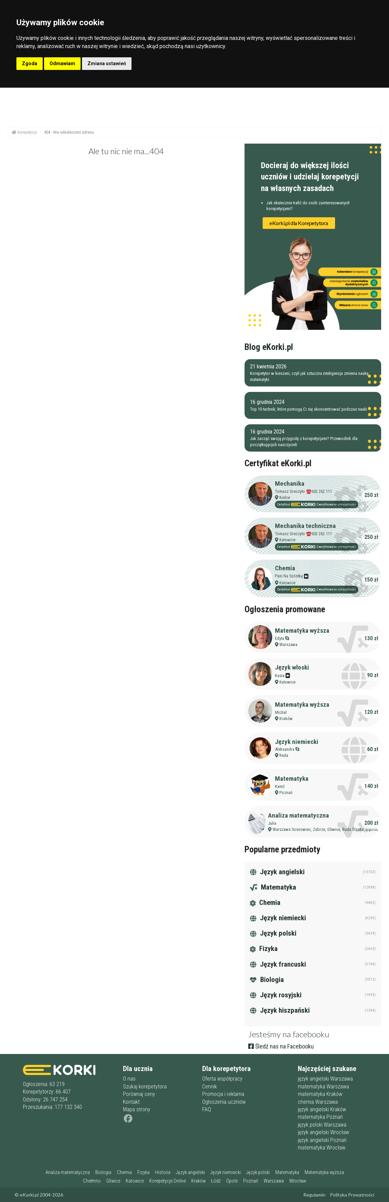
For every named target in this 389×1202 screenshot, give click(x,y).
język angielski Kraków (322, 1109)
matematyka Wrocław (321, 1147)
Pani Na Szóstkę (291, 575)
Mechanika (289, 483)
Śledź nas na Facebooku (281, 1046)
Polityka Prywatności (352, 1195)
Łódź (216, 1181)
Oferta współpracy (222, 1078)
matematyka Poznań (320, 1117)
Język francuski (278, 964)
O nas (129, 1078)
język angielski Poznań (322, 1140)
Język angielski (277, 872)
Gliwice (113, 1181)
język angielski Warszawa (325, 1078)
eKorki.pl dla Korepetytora (298, 223)
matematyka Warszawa (323, 1086)
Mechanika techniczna (305, 526)
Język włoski (292, 667)
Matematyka (291, 778)
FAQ (206, 1109)
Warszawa (288, 644)
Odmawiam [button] (62, 63)
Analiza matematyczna (298, 815)
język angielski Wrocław (323, 1132)
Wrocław (297, 1181)
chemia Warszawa (318, 1102)
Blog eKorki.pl (269, 347)
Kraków (286, 718)
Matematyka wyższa (302, 630)
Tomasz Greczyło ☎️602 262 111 (303, 491)
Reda (283, 755)
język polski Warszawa (322, 1125)
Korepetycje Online (167, 1181)
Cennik (209, 1086)
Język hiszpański (280, 1010)
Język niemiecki (296, 742)
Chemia (285, 568)
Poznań (285, 792)
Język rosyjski (276, 995)
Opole (232, 1181)
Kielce (284, 497)
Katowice (287, 539)
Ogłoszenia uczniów (224, 1102)
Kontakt (131, 1102)
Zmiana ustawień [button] (106, 63)
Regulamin (314, 1195)
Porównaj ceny (139, 1094)
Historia (162, 1172)
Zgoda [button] (29, 63)
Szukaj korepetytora (145, 1086)
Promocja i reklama (223, 1094)
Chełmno (92, 1181)
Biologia (267, 980)
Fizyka (264, 948)
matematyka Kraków (320, 1094)
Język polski (273, 933)
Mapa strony (136, 1109)
